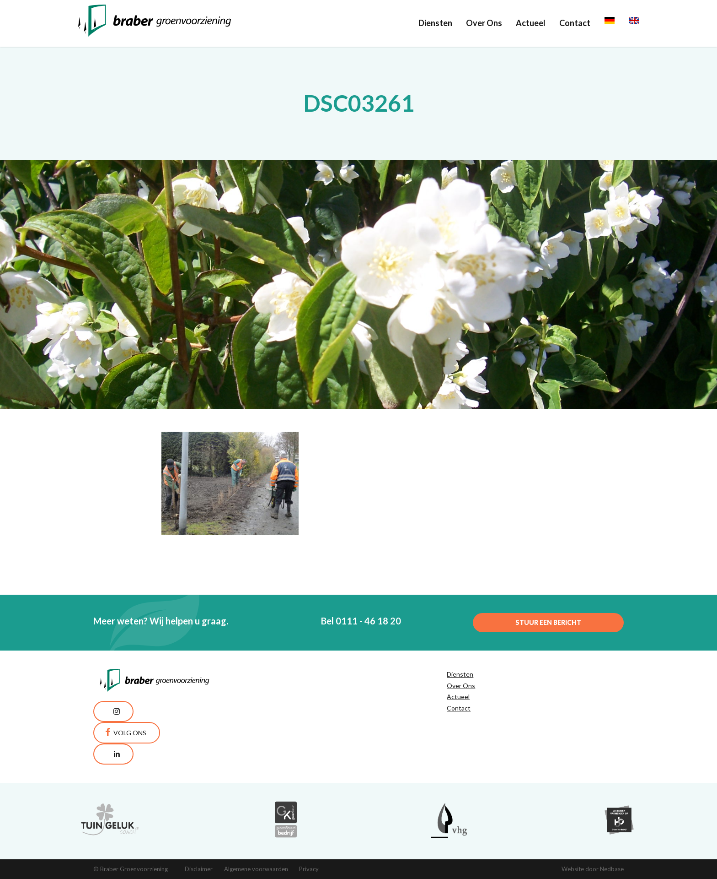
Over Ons (484, 23)
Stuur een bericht (548, 622)
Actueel (531, 23)
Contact (574, 23)
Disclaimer (199, 869)
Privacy (309, 869)
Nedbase (612, 869)
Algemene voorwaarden (256, 869)
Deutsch (620, 23)
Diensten (435, 23)
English (642, 23)
